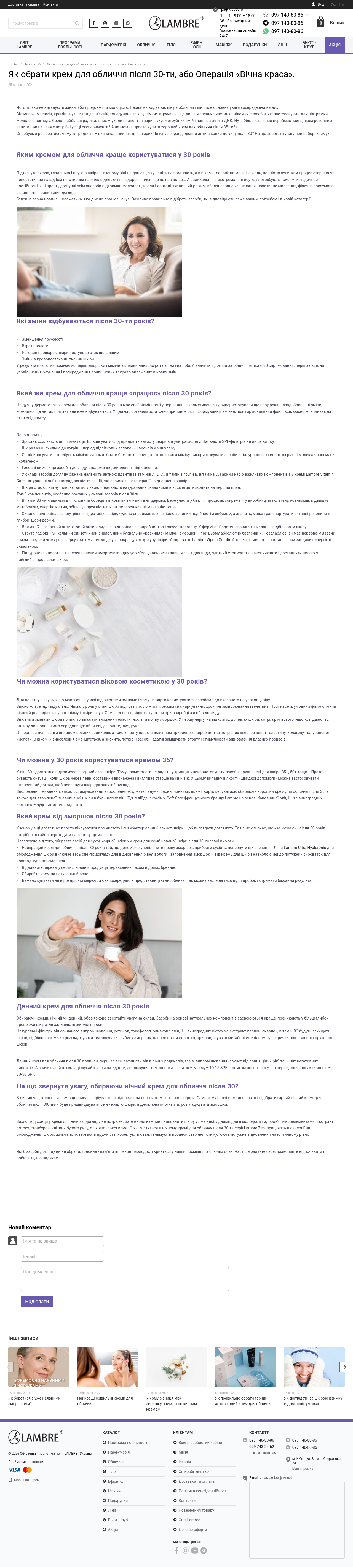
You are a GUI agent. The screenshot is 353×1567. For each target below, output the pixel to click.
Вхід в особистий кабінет (201, 1443)
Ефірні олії (195, 45)
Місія (183, 1452)
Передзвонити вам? (263, 1453)
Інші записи (23, 1338)
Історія (185, 1462)
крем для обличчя (195, 127)
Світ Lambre (23, 45)
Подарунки (254, 44)
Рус (342, 4)
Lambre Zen (254, 1128)
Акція (334, 44)
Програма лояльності (68, 45)
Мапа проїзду (302, 1469)
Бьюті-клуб (309, 45)
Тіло (170, 44)
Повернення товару (196, 1510)
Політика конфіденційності (203, 1491)
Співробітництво (194, 1472)
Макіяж (222, 44)
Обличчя (144, 44)
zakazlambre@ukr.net (276, 1478)
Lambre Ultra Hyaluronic (305, 848)
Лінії (282, 44)
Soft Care (175, 798)
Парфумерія (110, 44)
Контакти (50, 4)
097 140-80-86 (287, 15)
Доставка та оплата (23, 4)
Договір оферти (193, 1529)
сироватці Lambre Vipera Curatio (202, 540)
